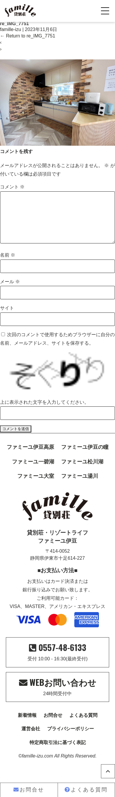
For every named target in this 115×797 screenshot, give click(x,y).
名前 (7, 264)
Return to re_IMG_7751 (27, 35)
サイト (7, 317)
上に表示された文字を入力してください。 (44, 411)
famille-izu (10, 29)
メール (10, 290)
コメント (12, 186)
